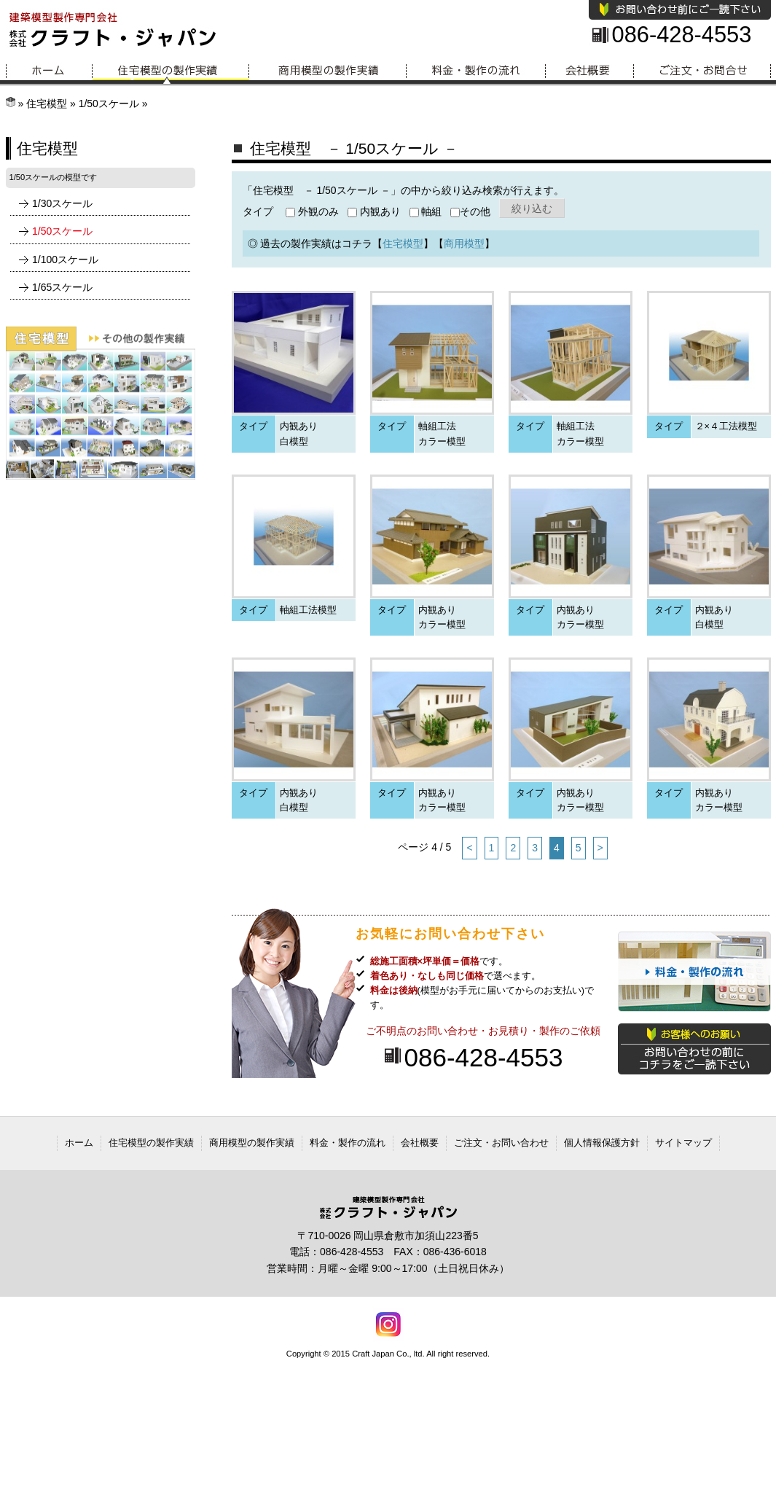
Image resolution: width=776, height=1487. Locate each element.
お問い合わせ (702, 70)
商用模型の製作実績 (328, 70)
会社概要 (590, 70)
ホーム (49, 70)
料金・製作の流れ (476, 70)
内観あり (374, 211)
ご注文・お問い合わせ (501, 1142)
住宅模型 (46, 103)
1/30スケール (62, 203)
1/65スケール (62, 287)
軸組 (425, 211)
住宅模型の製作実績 (171, 70)
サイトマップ (683, 1142)
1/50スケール (109, 103)
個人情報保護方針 (602, 1142)
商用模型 (464, 243)
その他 (470, 211)
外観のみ (312, 211)
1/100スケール (65, 259)
